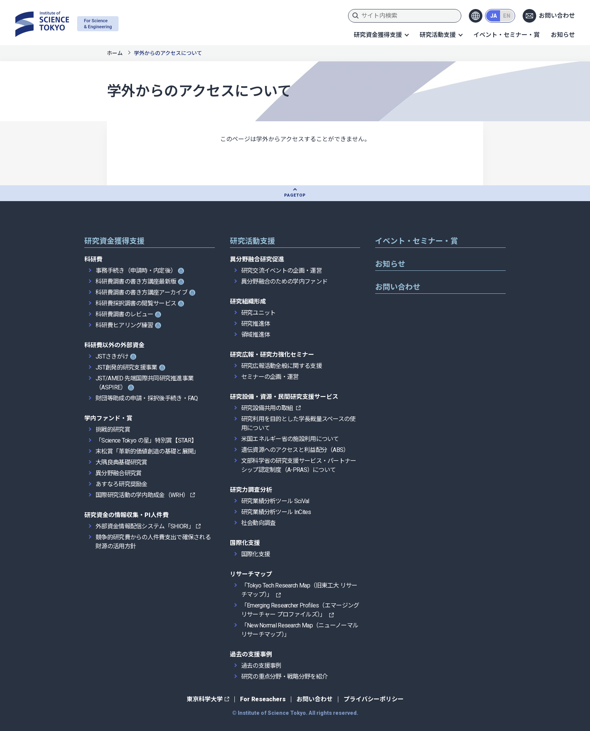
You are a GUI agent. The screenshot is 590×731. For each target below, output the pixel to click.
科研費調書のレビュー (124, 314)
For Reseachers (263, 699)
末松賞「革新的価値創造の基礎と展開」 (147, 451)
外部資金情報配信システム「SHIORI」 (145, 526)
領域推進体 (255, 334)
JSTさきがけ (112, 356)
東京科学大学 (205, 699)
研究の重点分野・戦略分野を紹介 (284, 676)
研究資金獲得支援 (378, 34)
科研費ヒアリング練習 (124, 325)
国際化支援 (245, 542)
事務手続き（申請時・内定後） (136, 270)
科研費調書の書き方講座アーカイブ (141, 292)
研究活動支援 (438, 34)
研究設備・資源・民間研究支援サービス (284, 396)
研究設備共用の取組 (267, 408)
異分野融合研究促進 (257, 259)
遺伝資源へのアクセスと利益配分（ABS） (295, 449)
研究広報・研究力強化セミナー (272, 354)
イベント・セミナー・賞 (506, 34)
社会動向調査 (258, 523)
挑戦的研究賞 (113, 429)
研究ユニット (258, 312)
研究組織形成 (248, 301)
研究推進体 (255, 323)
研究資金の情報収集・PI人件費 (126, 515)
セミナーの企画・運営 (270, 376)
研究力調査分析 (251, 489)
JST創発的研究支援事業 (126, 367)
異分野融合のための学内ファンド (284, 281)
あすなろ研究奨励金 (122, 484)
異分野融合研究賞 (118, 473)
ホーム (115, 53)
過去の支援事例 (251, 654)
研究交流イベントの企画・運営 (281, 270)
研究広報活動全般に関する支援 (281, 365)
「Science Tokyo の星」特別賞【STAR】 (146, 440)
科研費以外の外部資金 (114, 345)
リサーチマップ (251, 574)
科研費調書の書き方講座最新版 (136, 281)
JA (493, 16)
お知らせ (563, 34)
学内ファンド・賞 (108, 418)
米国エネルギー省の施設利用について (290, 439)
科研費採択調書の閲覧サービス (136, 303)
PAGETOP (295, 195)
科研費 (93, 259)
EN (506, 16)
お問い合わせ (557, 15)
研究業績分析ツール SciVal (275, 501)
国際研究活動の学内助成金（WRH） (142, 495)
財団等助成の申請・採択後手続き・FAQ (147, 398)
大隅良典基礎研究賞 (122, 462)
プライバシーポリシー (374, 699)
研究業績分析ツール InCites (276, 512)
